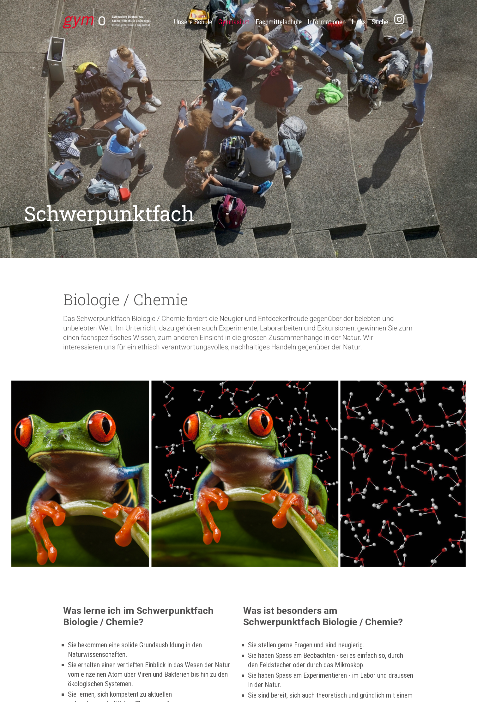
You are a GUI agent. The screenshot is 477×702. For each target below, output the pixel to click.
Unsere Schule (193, 22)
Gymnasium (234, 22)
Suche (380, 22)
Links (359, 22)
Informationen (327, 22)
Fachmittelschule (279, 22)
